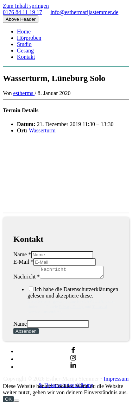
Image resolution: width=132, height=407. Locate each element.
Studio (24, 44)
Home (24, 32)
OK (8, 401)
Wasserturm (42, 130)
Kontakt (26, 57)
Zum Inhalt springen (26, 6)
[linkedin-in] (73, 369)
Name (22, 254)
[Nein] (16, 403)
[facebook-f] (73, 353)
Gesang (25, 51)
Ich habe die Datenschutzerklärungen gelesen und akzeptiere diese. (73, 302)
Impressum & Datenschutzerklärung (83, 384)
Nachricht (26, 279)
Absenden (26, 333)
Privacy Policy (71, 308)
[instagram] (73, 361)
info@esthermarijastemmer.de (84, 12)
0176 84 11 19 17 (22, 12)
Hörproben (29, 38)
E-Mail (23, 262)
